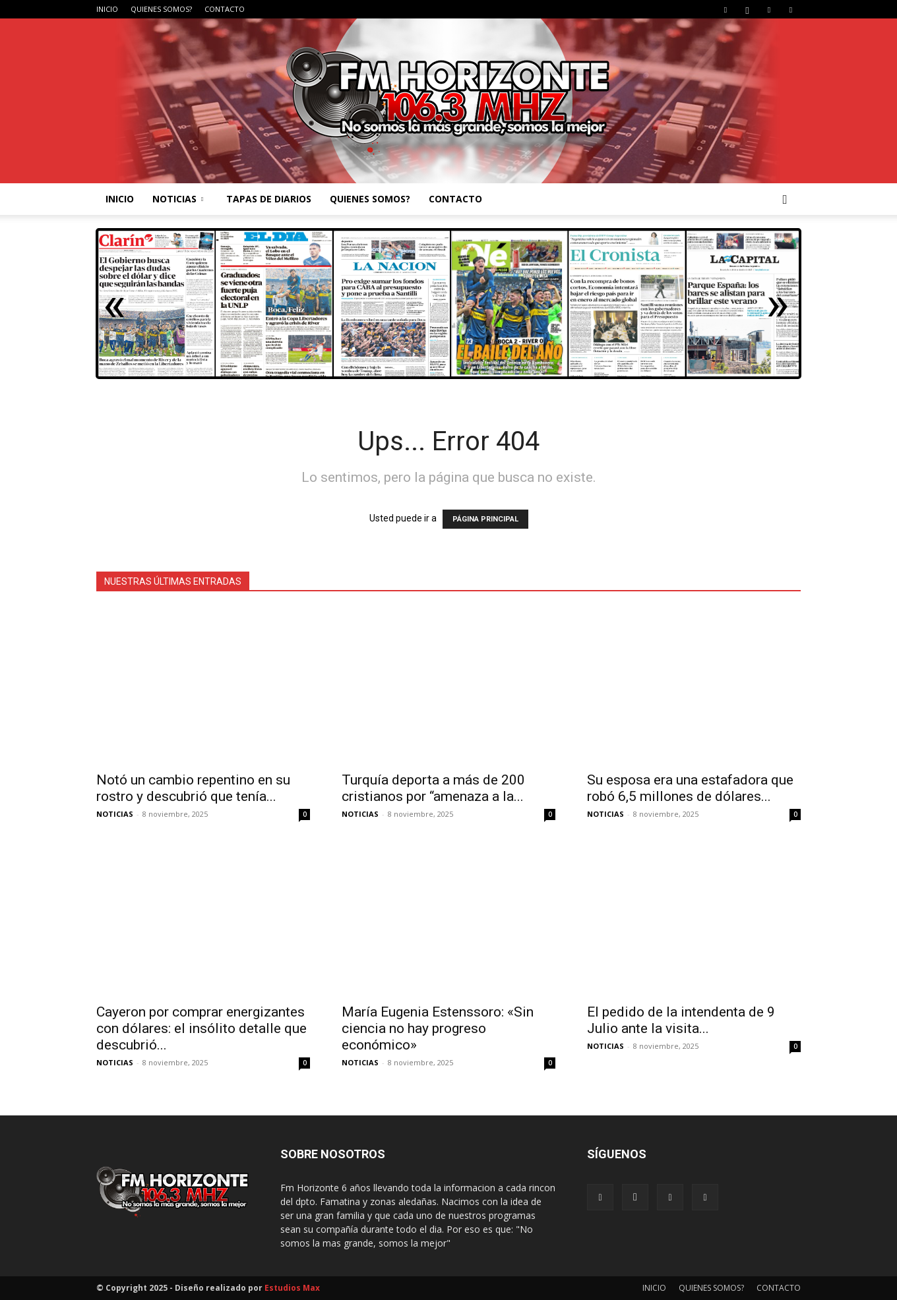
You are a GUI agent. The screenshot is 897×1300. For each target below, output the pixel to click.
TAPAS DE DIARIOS (268, 198)
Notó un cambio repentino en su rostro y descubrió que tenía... (193, 788)
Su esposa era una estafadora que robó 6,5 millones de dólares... (690, 788)
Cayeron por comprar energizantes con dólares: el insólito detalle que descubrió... (201, 1028)
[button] (785, 200)
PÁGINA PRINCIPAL (485, 519)
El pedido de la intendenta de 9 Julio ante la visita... (681, 1020)
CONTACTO (224, 9)
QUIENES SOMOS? (161, 9)
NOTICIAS (177, 198)
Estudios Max (292, 1287)
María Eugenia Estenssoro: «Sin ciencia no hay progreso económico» (438, 1028)
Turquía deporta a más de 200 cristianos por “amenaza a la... (433, 788)
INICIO (107, 9)
